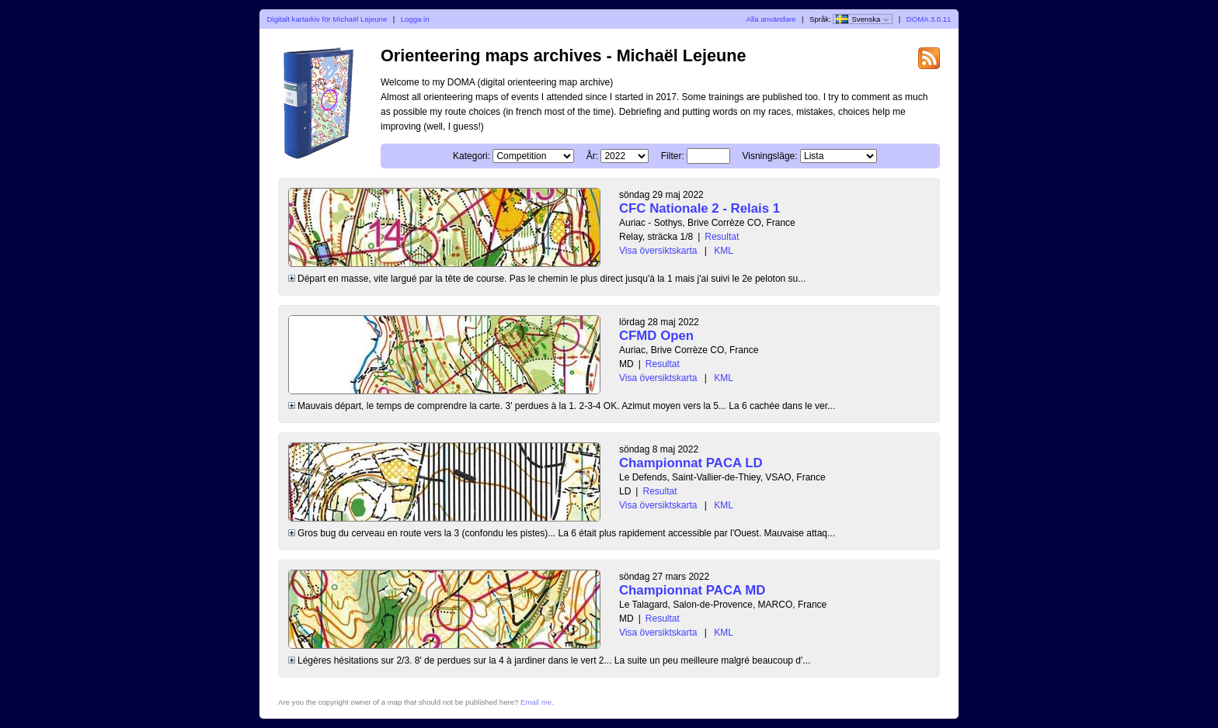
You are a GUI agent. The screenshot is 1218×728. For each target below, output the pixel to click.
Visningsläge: (769, 156)
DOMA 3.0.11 (929, 19)
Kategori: (471, 156)
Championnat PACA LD (691, 463)
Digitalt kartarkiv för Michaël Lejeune (327, 19)
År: (592, 156)
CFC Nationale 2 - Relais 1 (699, 208)
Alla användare (771, 19)
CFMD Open (656, 335)
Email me (536, 702)
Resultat (722, 236)
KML (723, 250)
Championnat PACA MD (692, 590)
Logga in (415, 19)
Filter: (672, 156)
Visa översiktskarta (658, 250)
